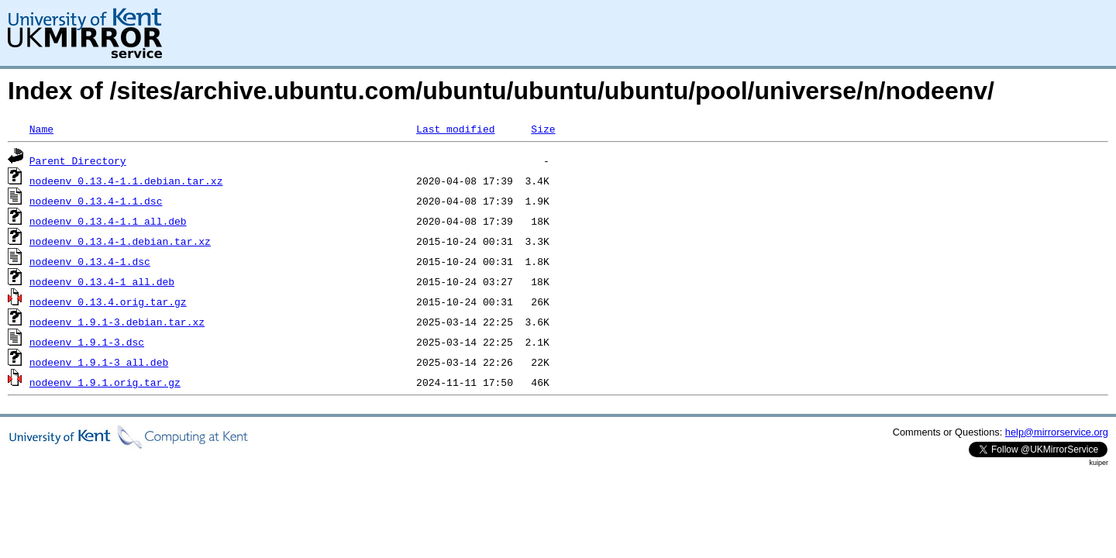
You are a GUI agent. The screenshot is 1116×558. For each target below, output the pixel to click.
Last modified (455, 129)
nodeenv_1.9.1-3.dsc (86, 342)
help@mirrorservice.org (1056, 432)
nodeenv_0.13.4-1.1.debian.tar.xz (126, 181)
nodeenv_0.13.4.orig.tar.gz (108, 301)
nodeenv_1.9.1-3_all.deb (98, 362)
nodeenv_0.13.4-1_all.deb (101, 281)
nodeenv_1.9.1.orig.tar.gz (105, 382)
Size (543, 129)
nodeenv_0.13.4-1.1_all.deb (108, 221)
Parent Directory (77, 160)
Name (41, 129)
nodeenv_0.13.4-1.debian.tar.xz (120, 241)
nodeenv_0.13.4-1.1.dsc (96, 201)
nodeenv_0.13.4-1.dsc (89, 261)
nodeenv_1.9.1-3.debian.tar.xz (117, 322)
